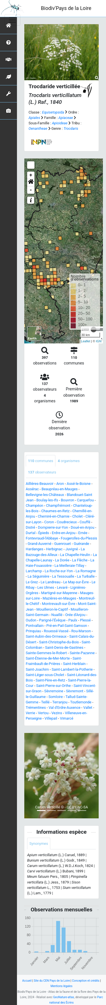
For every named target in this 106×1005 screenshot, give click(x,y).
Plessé (85, 620)
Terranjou (60, 702)
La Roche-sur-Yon (59, 571)
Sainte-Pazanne (82, 653)
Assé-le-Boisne (78, 483)
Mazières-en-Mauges (59, 598)
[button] (30, 182)
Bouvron (67, 500)
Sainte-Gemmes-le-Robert (46, 653)
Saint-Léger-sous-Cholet (45, 675)
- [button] (31, 190)
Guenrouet (62, 543)
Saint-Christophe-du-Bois (59, 642)
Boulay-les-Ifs (47, 500)
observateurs (42, 472)
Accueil (26, 981)
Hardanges (34, 549)
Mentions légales (62, 986)
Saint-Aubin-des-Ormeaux (46, 636)
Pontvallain (35, 625)
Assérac (32, 489)
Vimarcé (66, 718)
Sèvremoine (53, 691)
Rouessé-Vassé (56, 631)
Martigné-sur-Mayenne (59, 593)
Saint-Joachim (37, 669)
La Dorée (62, 560)
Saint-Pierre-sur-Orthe (53, 685)
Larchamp (34, 571)
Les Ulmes (45, 587)
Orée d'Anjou (75, 615)
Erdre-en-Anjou (63, 533)
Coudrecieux (67, 522)
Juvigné (71, 549)
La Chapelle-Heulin (75, 555)
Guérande (81, 543)
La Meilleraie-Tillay (69, 565)
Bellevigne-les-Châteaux (45, 495)
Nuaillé (56, 615)
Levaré (62, 587)
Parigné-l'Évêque (52, 620)
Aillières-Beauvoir (39, 483)
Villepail (51, 718)
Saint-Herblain (74, 664)
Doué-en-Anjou (82, 527)
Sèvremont (74, 691)
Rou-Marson (81, 631)
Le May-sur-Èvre (76, 582)
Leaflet (85, 341)
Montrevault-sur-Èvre (58, 604)
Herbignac (54, 549)
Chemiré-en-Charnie (54, 516)
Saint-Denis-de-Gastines (64, 647)
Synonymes (38, 843)
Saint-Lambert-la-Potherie (72, 669)
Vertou (43, 713)
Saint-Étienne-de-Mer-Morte (48, 658)
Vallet (87, 707)
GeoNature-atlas (63, 997)
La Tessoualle (63, 576)
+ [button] (31, 175)
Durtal (30, 533)
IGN (98, 341)
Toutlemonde (80, 702)
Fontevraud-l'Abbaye (42, 538)
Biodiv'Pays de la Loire (66, 8)
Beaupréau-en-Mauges (60, 489)
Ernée (82, 533)
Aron (60, 483)
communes (40, 461)
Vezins (56, 713)
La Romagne (85, 571)
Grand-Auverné (39, 543)
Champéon (34, 505)
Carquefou (85, 500)
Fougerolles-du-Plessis (79, 538)
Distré (30, 527)
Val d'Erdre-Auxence (65, 707)
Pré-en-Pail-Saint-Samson (66, 625)
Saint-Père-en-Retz (50, 680)
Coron (49, 522)
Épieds (43, 533)
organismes (69, 461)
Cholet (77, 516)
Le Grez (32, 582)
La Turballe (85, 576)
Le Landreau (50, 582)
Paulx (72, 620)
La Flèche (80, 560)
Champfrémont (58, 505)
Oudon (31, 620)
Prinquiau (33, 631)
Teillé (45, 702)
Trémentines (36, 707)
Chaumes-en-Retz (55, 511)
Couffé (84, 522)
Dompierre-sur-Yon (53, 527)
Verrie (30, 713)
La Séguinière (38, 576)
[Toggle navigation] (12, 20)
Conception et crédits (85, 981)
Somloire (55, 697)
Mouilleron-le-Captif (52, 609)
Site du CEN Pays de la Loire (52, 981)
